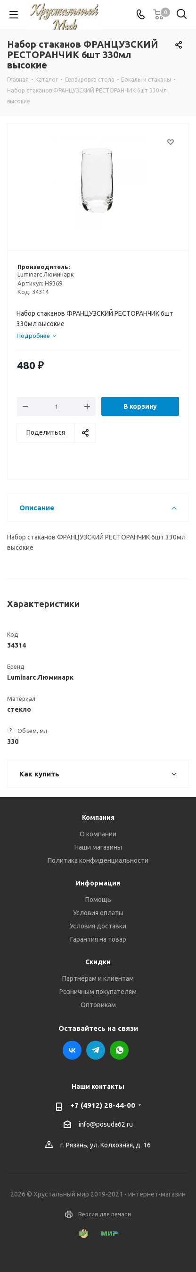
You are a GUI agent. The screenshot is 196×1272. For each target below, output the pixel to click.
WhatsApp (119, 1050)
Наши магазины (98, 847)
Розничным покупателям (98, 991)
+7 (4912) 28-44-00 (102, 1105)
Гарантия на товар (98, 939)
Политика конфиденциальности (98, 860)
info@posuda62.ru (106, 1124)
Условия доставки (98, 926)
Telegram (95, 1050)
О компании (98, 834)
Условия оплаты (98, 913)
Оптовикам (98, 1005)
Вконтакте (72, 1050)
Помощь (98, 899)
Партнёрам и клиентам (98, 978)
